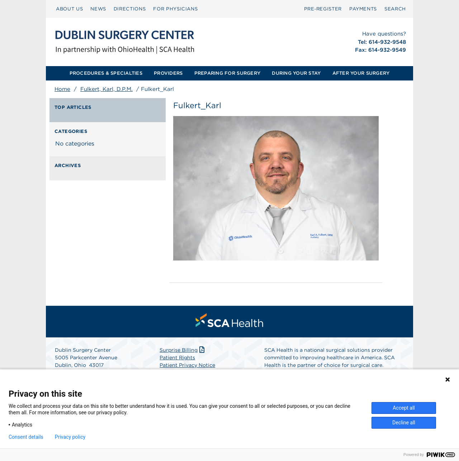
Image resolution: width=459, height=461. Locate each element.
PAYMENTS (363, 8)
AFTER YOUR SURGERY (361, 73)
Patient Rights (177, 357)
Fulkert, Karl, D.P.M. (106, 89)
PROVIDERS (168, 73)
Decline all (403, 422)
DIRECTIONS (130, 8)
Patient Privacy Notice (187, 365)
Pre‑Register (323, 8)
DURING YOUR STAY (296, 73)
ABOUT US (69, 8)
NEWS (98, 8)
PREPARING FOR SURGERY (227, 73)
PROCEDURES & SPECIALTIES (106, 73)
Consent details (26, 437)
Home (62, 89)
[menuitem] (69, 9)
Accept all (404, 408)
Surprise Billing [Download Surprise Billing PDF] (183, 350)
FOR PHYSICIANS (175, 8)
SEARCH (395, 8)
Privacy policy (70, 437)
